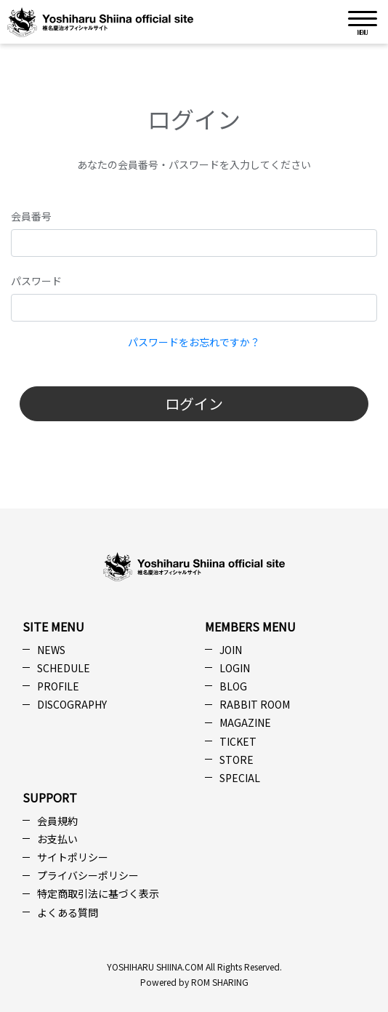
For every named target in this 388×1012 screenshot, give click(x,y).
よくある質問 (67, 912)
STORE (236, 759)
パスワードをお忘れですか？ (194, 342)
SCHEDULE (63, 668)
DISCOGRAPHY (72, 704)
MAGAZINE (245, 722)
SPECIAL (239, 777)
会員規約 (57, 820)
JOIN (230, 649)
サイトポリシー (72, 857)
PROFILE (58, 686)
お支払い (57, 839)
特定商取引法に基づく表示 (98, 893)
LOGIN (234, 668)
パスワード (36, 281)
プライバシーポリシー (88, 875)
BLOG (233, 686)
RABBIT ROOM (254, 704)
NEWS (51, 649)
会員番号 (31, 216)
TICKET (237, 741)
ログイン (194, 403)
